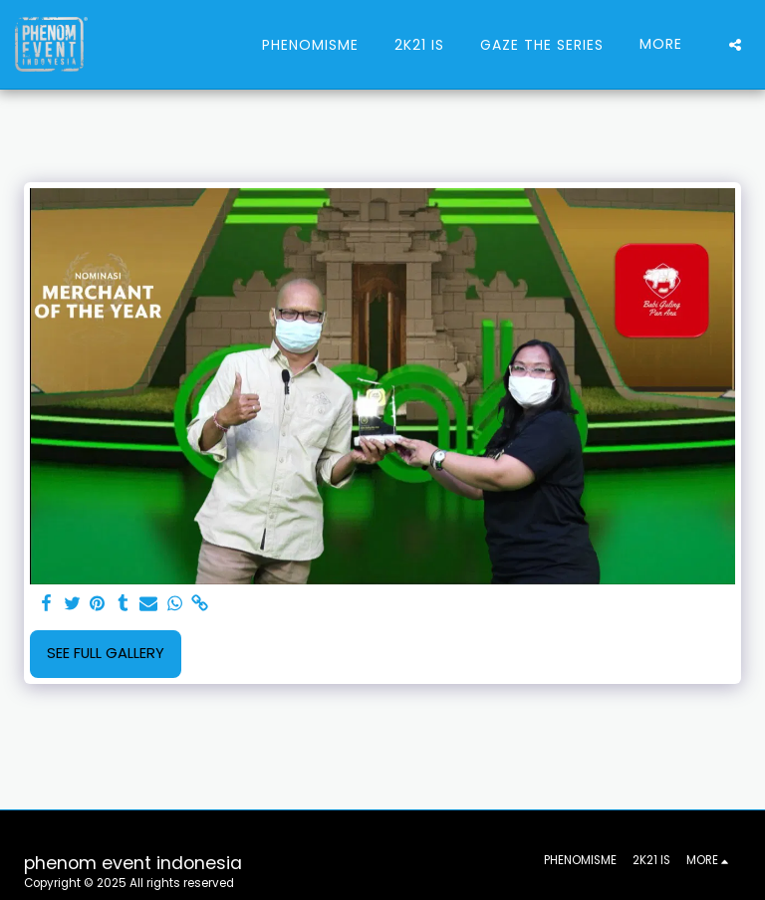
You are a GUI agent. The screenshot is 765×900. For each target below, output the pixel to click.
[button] (735, 45)
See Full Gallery (105, 653)
